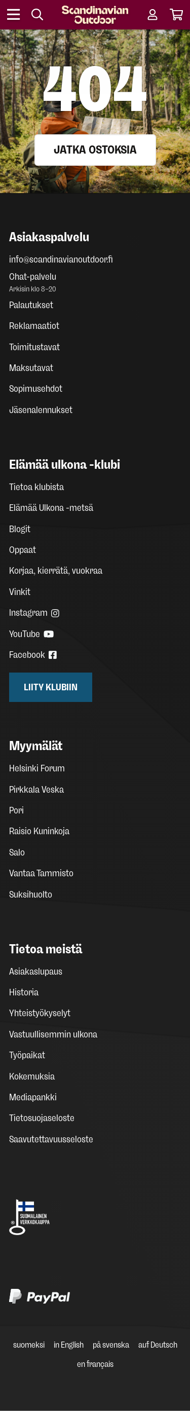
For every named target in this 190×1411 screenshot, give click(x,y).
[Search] (37, 14)
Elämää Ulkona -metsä (51, 507)
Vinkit (19, 592)
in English (69, 1345)
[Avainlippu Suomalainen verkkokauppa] (95, 1217)
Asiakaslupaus (35, 971)
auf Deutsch (157, 1345)
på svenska (111, 1345)
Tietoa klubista (36, 487)
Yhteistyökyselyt (39, 1013)
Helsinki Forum (37, 768)
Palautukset (31, 305)
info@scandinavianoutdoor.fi (61, 259)
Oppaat (22, 549)
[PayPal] (95, 1298)
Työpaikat (27, 1055)
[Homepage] (95, 14)
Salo (17, 852)
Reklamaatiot (34, 325)
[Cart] (176, 14)
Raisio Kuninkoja (39, 831)
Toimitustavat (34, 347)
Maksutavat (31, 368)
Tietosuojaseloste (41, 1118)
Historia (24, 992)
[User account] (153, 14)
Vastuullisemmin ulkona (53, 1034)
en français (95, 1364)
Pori (16, 810)
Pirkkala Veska (36, 789)
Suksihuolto (30, 894)
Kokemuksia (32, 1076)
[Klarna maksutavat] (85, 1264)
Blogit (19, 529)
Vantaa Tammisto (41, 873)
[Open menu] (14, 14)
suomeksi (29, 1345)
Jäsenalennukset (40, 410)
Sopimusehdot (35, 388)
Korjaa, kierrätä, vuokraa (55, 570)
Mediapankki (33, 1097)
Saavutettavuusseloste (51, 1139)
